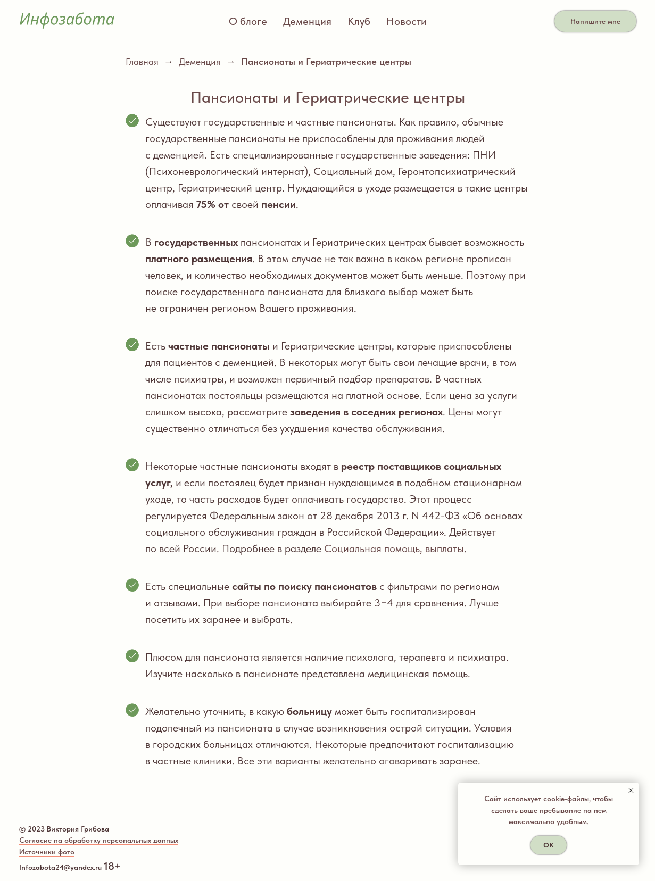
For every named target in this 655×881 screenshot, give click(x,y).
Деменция (307, 21)
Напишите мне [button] (595, 21)
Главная (142, 61)
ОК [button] (548, 845)
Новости (406, 21)
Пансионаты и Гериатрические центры (326, 61)
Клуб (358, 21)
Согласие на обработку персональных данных (98, 840)
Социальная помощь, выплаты (394, 548)
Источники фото (46, 851)
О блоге (248, 21)
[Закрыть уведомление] (631, 790)
